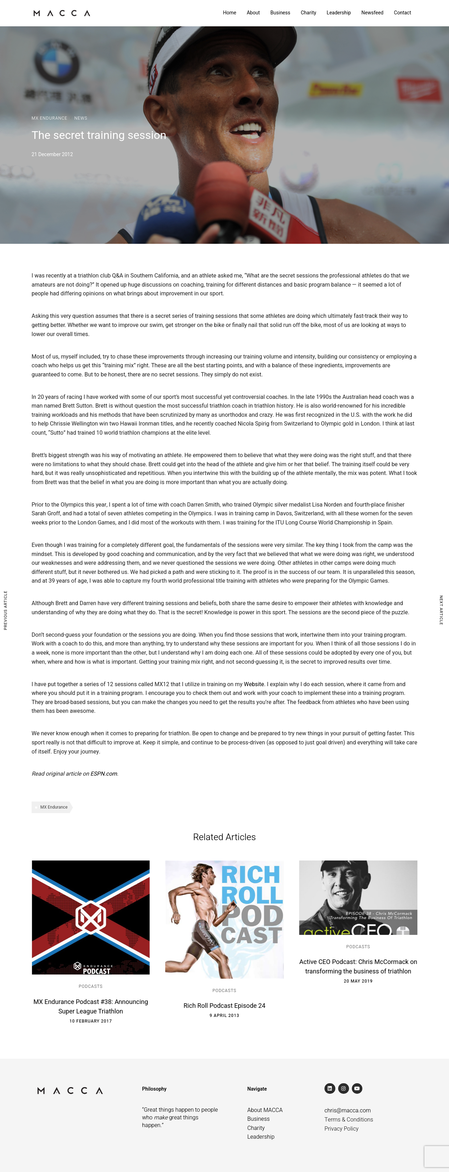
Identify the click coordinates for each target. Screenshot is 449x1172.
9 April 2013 (225, 1015)
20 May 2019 (358, 981)
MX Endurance (49, 118)
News (80, 118)
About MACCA (265, 1110)
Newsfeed (372, 12)
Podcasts (91, 986)
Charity (308, 12)
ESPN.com (103, 774)
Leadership (339, 12)
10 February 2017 (90, 1021)
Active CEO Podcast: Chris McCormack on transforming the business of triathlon (358, 966)
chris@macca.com (347, 1110)
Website (254, 684)
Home (229, 12)
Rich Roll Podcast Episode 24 (224, 1006)
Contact (402, 12)
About (253, 12)
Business (280, 12)
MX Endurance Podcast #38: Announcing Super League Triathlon (90, 1006)
